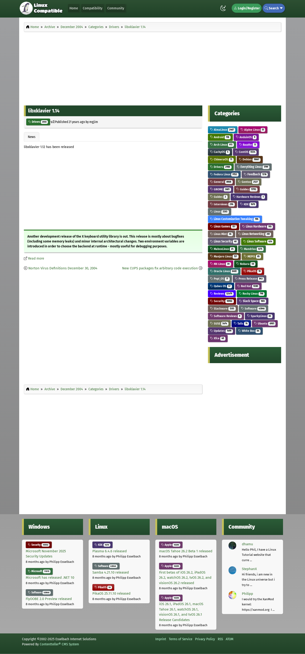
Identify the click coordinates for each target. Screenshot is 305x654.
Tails (241, 323)
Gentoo (248, 182)
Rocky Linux (252, 293)
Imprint (160, 639)
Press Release (249, 278)
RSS (220, 639)
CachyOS (220, 152)
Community (115, 8)
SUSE (219, 323)
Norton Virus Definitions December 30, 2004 (62, 268)
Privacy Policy (205, 639)
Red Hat (248, 286)
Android (220, 137)
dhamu (247, 544)
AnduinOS (246, 137)
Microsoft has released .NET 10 (50, 577)
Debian (250, 159)
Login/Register (247, 8)
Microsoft (39, 571)
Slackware (223, 308)
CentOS (246, 152)
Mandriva (252, 249)
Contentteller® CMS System (59, 644)
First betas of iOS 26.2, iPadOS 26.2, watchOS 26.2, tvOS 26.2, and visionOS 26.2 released (185, 577)
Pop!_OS (220, 278)
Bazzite (248, 144)
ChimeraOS (222, 159)
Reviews (222, 293)
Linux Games (223, 226)
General (221, 182)
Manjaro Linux (224, 256)
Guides (247, 189)
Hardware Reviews (249, 197)
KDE (248, 204)
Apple (170, 544)
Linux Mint (221, 234)
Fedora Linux (224, 174)
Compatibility (92, 8)
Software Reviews (226, 316)
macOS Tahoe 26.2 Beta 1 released (185, 551)
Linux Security (224, 241)
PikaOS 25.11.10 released (111, 593)
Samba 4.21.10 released (110, 572)
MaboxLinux (222, 249)
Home (73, 8)
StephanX (249, 569)
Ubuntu (265, 323)
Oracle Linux (224, 271)
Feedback (256, 174)
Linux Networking (254, 234)
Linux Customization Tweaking (235, 219)
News (31, 137)
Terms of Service (180, 639)
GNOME (220, 189)
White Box (249, 330)
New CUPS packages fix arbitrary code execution (160, 268)
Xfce (217, 338)
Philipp (247, 594)
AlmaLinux (222, 129)
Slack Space (252, 301)
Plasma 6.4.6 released (109, 551)
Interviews (222, 204)
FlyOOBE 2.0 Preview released (49, 599)
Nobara (246, 264)
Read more (36, 258)
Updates (221, 330)
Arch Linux (222, 144)
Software (253, 308)
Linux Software (258, 241)
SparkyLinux (260, 316)
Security (222, 301)
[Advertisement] (152, 67)
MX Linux (220, 264)
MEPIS (252, 256)
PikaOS (252, 271)
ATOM (229, 639)
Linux (219, 211)
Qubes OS (221, 286)
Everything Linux (253, 167)
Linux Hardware (257, 226)
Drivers (38, 121)
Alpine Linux (252, 129)
